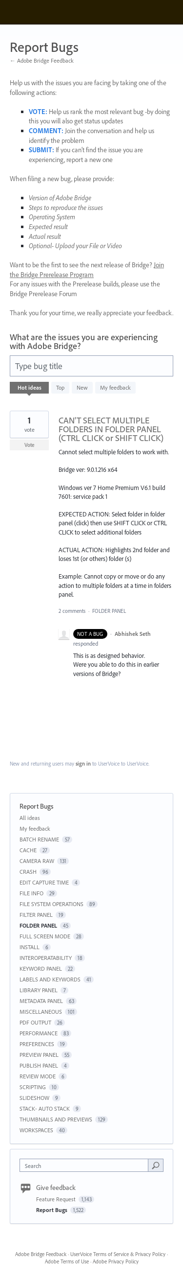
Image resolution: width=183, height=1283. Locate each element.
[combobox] (86, 1165)
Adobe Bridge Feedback (40, 1254)
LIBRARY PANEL (39, 990)
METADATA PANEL (41, 1000)
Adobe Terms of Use (67, 1261)
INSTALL (30, 947)
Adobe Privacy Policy (116, 1261)
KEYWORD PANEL (41, 968)
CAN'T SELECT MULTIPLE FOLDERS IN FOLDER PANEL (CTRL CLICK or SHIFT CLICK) (111, 429)
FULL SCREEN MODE (45, 936)
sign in (83, 763)
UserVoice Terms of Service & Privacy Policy (117, 1254)
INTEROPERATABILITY (46, 957)
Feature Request (56, 1199)
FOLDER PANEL (109, 610)
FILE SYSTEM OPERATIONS (51, 904)
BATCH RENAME (39, 839)
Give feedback (56, 1187)
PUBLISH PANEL (39, 1065)
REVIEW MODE (38, 1076)
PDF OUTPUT (35, 1022)
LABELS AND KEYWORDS (50, 979)
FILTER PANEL (36, 914)
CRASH (28, 871)
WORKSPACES (36, 1130)
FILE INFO (31, 893)
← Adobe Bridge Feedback (42, 60)
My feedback (115, 387)
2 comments (72, 610)
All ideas (30, 817)
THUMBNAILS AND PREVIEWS (56, 1119)
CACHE (28, 850)
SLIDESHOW (34, 1097)
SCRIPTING (33, 1087)
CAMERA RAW (37, 860)
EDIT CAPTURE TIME (44, 882)
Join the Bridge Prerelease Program (87, 269)
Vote (29, 445)
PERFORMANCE (39, 1033)
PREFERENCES (37, 1044)
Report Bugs (52, 1209)
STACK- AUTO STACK (45, 1108)
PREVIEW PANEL (39, 1054)
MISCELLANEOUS (41, 1011)
